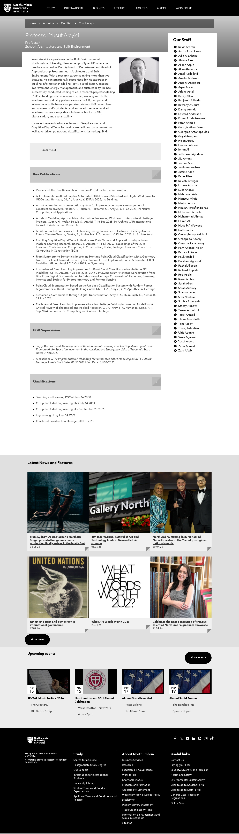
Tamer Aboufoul (188, 310)
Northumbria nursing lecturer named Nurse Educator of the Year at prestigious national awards (179, 540)
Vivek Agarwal (187, 337)
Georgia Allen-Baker (191, 127)
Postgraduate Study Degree (89, 766)
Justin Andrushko (189, 167)
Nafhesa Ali (185, 230)
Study (78, 755)
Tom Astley (185, 324)
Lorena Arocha (187, 185)
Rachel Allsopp (187, 266)
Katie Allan (185, 176)
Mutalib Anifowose (190, 225)
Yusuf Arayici (87, 23)
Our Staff (67, 23)
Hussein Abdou (188, 145)
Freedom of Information (136, 785)
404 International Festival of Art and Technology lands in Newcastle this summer (115, 540)
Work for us (129, 776)
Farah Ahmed (186, 123)
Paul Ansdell (186, 257)
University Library (84, 784)
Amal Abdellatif (188, 74)
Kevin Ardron (186, 47)
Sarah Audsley (187, 288)
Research (127, 766)
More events (198, 658)
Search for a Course (85, 761)
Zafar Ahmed (186, 346)
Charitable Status (132, 780)
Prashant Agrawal (189, 261)
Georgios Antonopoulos (193, 132)
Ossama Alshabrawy (191, 243)
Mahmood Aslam (189, 194)
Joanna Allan (186, 163)
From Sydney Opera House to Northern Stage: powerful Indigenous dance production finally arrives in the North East (57, 540)
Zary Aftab (185, 350)
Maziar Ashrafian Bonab (193, 208)
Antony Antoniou (189, 83)
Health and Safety (181, 776)
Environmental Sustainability (188, 780)
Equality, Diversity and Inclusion (189, 771)
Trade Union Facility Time (137, 810)
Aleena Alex (185, 60)
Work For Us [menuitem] (184, 8)
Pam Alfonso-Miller (190, 248)
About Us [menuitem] (141, 8)
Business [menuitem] (98, 8)
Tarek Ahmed (186, 315)
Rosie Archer (186, 279)
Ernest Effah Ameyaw (191, 118)
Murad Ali (184, 221)
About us (48, 23)
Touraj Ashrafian (188, 328)
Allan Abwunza (187, 69)
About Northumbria (138, 755)
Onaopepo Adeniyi (190, 239)
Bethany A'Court (188, 105)
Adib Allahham (187, 56)
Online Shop (178, 804)
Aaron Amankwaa (189, 51)
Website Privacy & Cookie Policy (141, 795)
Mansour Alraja (187, 199)
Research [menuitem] (120, 8)
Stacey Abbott (187, 306)
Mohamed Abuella (189, 212)
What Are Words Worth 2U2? (110, 622)
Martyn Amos (187, 203)
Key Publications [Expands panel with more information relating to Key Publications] (46, 174)
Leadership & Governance (137, 771)
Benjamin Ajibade (189, 100)
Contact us (177, 761)
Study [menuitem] (51, 8)
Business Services (132, 761)
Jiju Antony (185, 158)
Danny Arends (187, 109)
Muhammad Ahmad (191, 216)
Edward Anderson (189, 114)
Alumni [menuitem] (161, 8)
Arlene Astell (186, 92)
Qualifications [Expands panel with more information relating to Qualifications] (44, 382)
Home (32, 23)
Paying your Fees (180, 766)
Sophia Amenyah (189, 301)
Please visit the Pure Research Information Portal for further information (81, 190)
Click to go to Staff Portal (186, 791)
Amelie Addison (188, 78)
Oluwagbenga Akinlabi (192, 234)
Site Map (127, 824)
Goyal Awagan (187, 136)
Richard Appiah (188, 270)
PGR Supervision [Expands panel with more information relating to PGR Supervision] (46, 331)
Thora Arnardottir (189, 319)
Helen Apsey (186, 141)
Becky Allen (185, 96)
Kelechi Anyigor (188, 181)
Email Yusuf (49, 150)
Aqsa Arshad (186, 87)
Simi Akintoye (187, 297)
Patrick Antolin (187, 252)
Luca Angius (186, 190)
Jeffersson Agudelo (190, 154)
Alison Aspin (186, 65)
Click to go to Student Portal (188, 785)
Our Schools (80, 771)
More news (37, 640)
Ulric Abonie (186, 333)
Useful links (180, 755)
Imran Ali (184, 149)
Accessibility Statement (136, 791)
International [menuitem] (74, 8)
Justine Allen (186, 172)
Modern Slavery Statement (137, 805)
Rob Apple (185, 275)
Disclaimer (128, 800)
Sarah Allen (185, 283)
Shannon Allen (187, 292)
